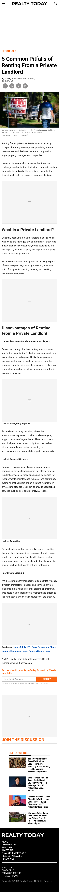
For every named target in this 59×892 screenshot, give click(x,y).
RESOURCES (8, 858)
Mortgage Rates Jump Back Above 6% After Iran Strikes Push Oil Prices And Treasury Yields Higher (38, 818)
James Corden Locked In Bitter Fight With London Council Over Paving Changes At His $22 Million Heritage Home (39, 802)
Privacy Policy (43, 683)
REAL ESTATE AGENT (12, 856)
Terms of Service (11, 873)
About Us (7, 867)
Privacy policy (10, 876)
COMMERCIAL (9, 844)
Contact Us (8, 870)
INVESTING (7, 850)
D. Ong (8, 78)
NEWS (5, 841)
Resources (9, 51)
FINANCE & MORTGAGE (14, 853)
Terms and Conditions (27, 683)
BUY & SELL (8, 847)
